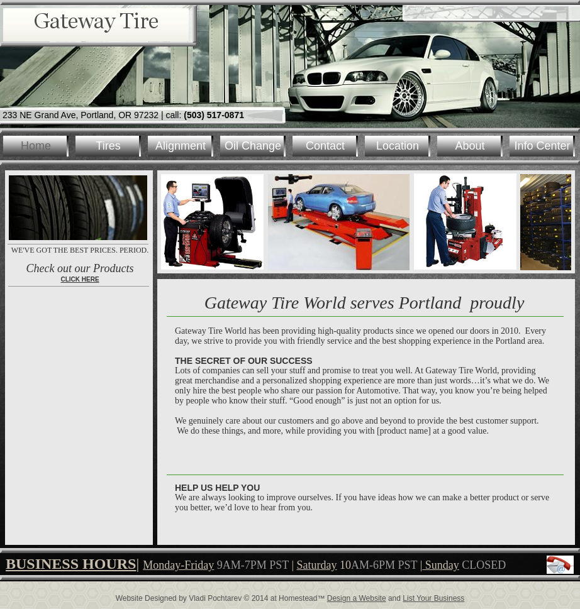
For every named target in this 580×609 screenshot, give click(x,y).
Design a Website (356, 598)
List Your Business (433, 598)
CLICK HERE (79, 279)
